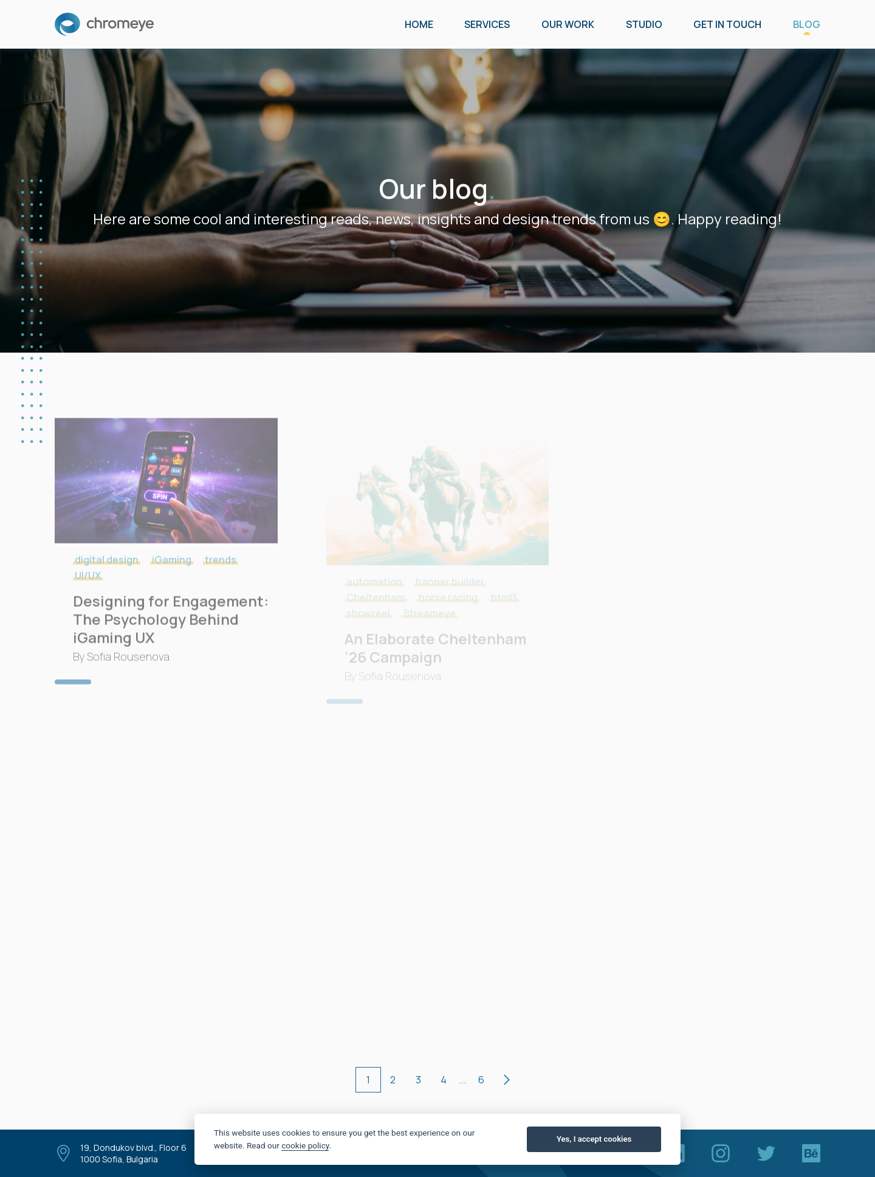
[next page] (507, 1079)
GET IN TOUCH (727, 24)
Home (419, 24)
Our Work (567, 24)
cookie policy (305, 1145)
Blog (806, 24)
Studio (644, 24)
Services (487, 24)
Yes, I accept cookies (594, 1139)
